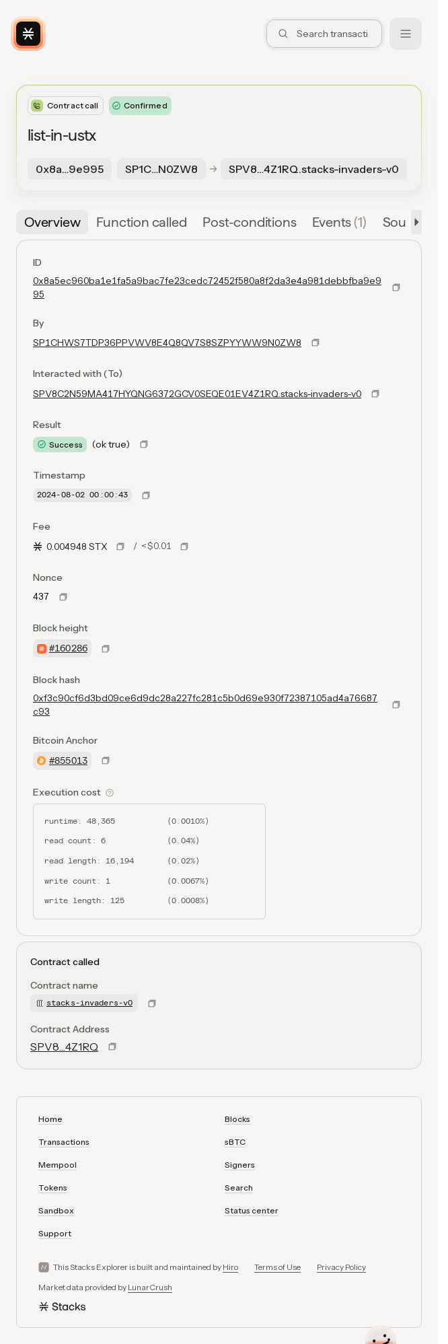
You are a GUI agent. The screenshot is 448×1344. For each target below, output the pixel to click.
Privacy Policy (341, 1267)
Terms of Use (277, 1267)
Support (54, 1233)
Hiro (230, 1267)
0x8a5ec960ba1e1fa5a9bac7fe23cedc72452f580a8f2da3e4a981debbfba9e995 (207, 287)
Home (50, 1119)
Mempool (57, 1165)
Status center (251, 1210)
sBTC (235, 1142)
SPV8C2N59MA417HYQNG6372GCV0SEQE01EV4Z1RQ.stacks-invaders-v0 (197, 394)
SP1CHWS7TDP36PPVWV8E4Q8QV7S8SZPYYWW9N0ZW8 (167, 343)
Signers (240, 1165)
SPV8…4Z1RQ (64, 1046)
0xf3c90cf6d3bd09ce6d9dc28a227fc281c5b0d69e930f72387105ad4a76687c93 (205, 704)
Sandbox (56, 1210)
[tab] (52, 222)
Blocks (237, 1119)
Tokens (52, 1187)
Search (239, 1187)
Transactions (63, 1142)
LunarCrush (150, 1287)
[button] (414, 222)
